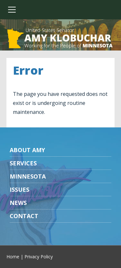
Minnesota (28, 176)
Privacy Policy (38, 257)
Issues (19, 189)
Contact (24, 216)
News (18, 203)
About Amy (27, 150)
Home (12, 257)
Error (28, 70)
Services (23, 163)
